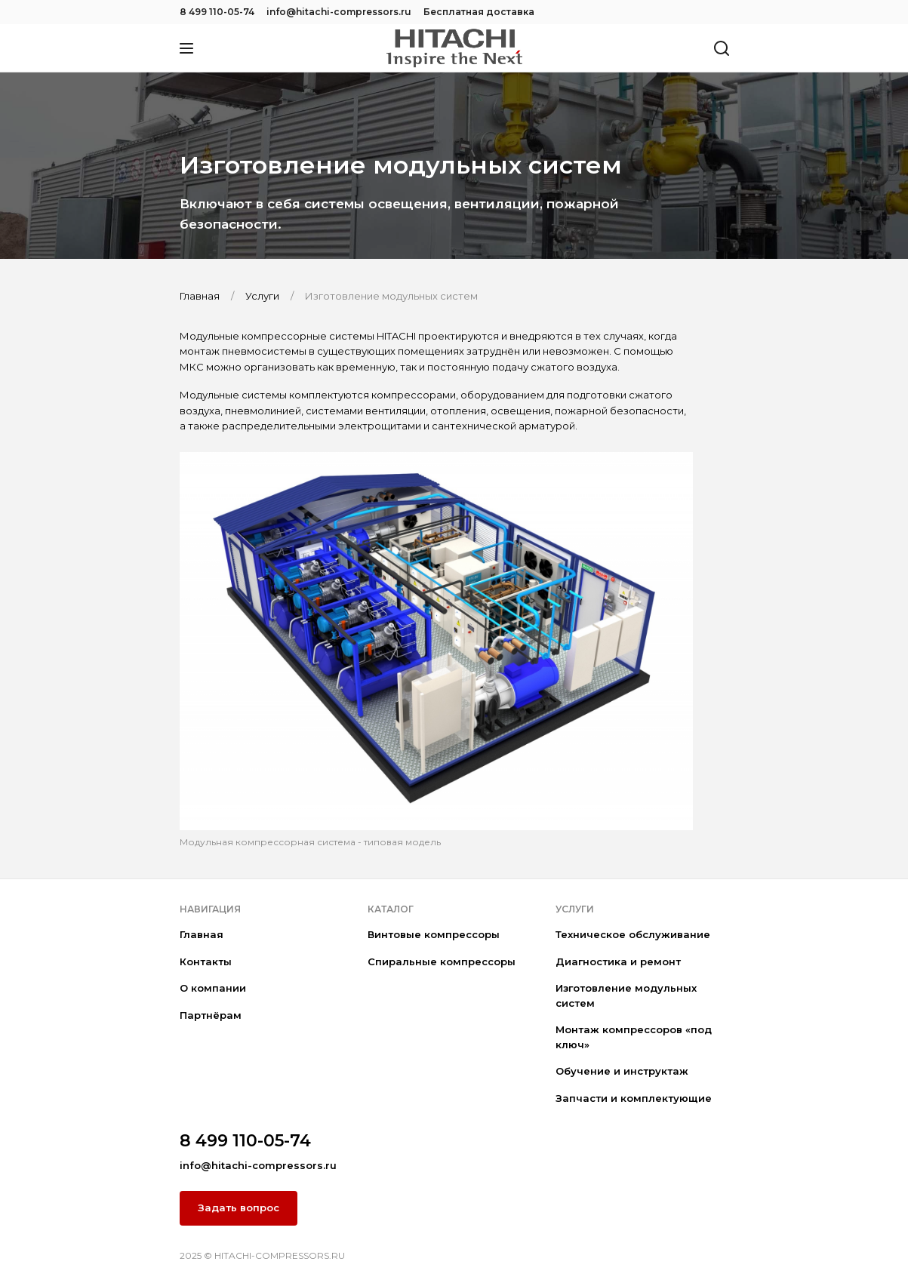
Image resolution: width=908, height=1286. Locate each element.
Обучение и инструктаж (622, 1071)
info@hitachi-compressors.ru (338, 11)
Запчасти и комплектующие (634, 1098)
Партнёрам (211, 1015)
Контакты (206, 961)
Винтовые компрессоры (434, 934)
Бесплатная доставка (478, 11)
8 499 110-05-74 (217, 11)
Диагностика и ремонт (618, 961)
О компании (213, 988)
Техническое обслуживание (633, 934)
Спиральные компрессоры (442, 961)
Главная (201, 934)
